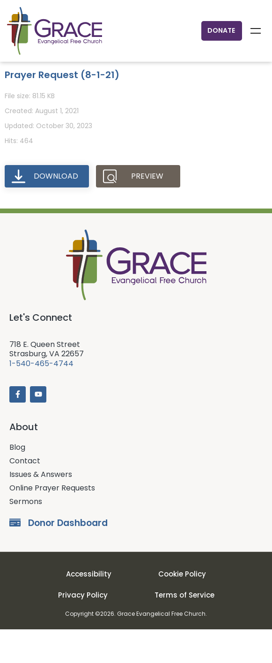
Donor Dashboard (68, 556)
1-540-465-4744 (41, 397)
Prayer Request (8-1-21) (62, 108)
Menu (255, 31)
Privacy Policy (83, 629)
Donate (221, 30)
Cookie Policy (182, 608)
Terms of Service (184, 629)
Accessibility (88, 608)
